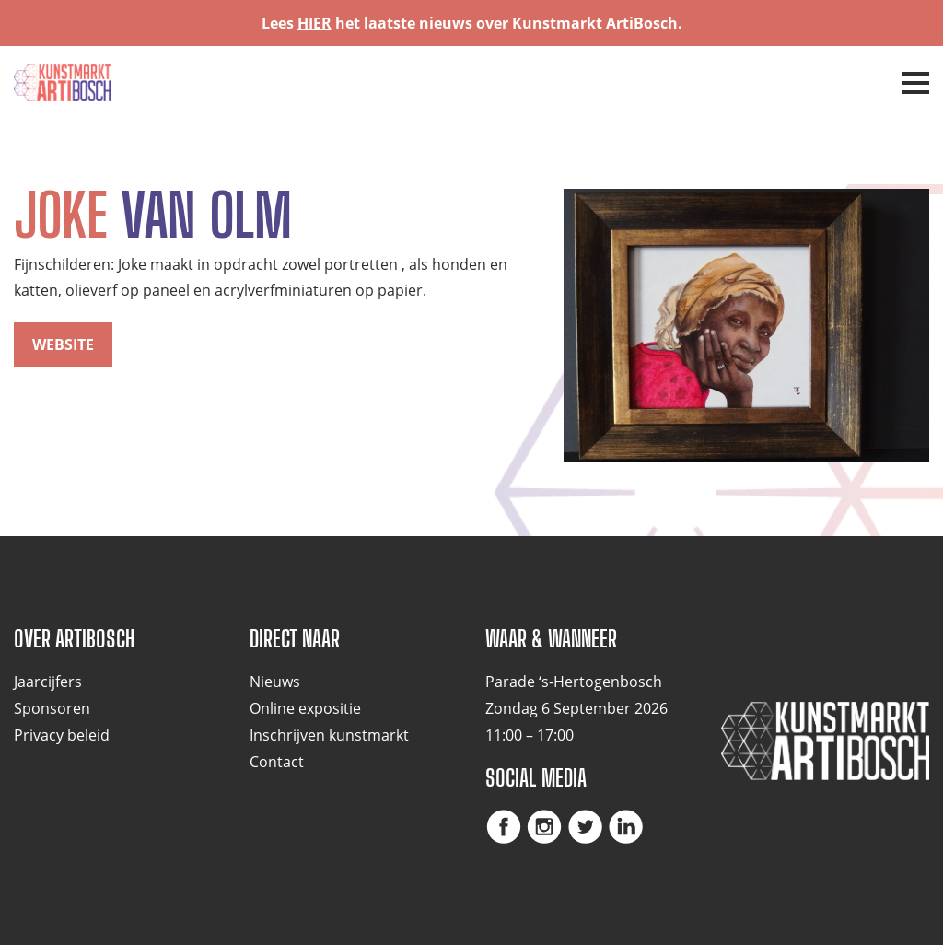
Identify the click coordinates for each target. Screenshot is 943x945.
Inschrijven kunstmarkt (329, 735)
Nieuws (275, 681)
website (63, 344)
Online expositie (305, 708)
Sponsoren (52, 708)
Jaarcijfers (48, 681)
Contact (277, 762)
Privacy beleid (62, 735)
